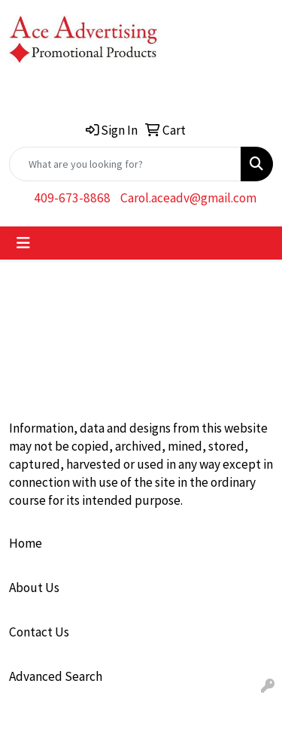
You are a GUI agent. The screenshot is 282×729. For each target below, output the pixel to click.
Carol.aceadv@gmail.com (188, 198)
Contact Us (39, 632)
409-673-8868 (72, 198)
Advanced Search (55, 676)
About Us (34, 587)
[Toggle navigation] (23, 243)
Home (25, 543)
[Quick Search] (125, 164)
